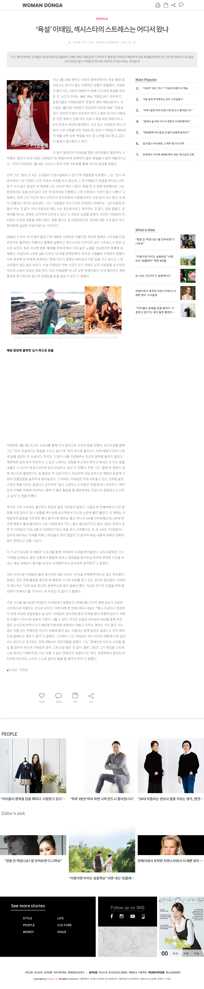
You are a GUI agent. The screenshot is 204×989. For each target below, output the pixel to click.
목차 (175, 953)
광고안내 (38, 972)
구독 (186, 953)
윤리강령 (48, 972)
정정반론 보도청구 (76, 972)
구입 (196, 953)
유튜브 (132, 916)
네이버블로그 (143, 916)
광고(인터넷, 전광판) (118, 972)
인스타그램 (122, 916)
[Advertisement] (38, 397)
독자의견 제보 (60, 972)
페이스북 (112, 916)
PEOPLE (102, 19)
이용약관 (142, 972)
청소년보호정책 (173, 972)
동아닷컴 (93, 972)
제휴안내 (133, 972)
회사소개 (103, 972)
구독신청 (29, 972)
